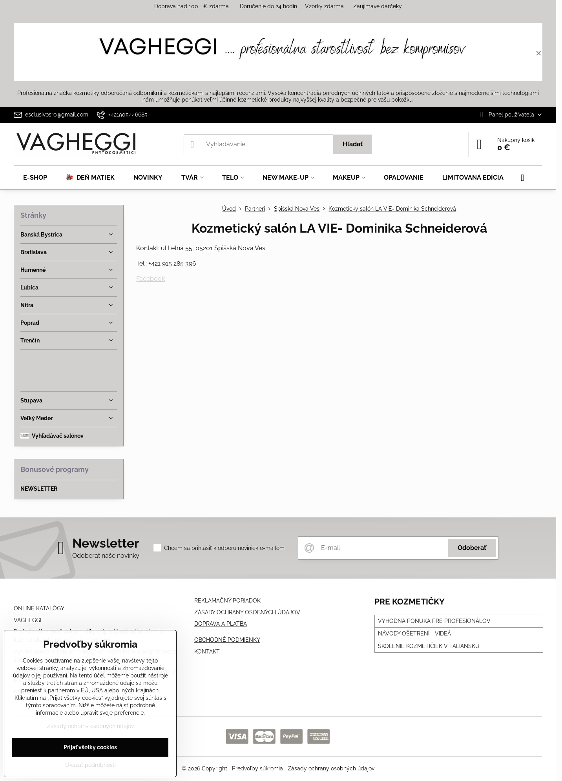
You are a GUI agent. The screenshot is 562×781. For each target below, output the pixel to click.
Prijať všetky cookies (90, 747)
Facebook (150, 278)
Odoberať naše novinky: (106, 555)
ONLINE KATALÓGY (39, 608)
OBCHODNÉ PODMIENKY (227, 640)
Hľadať (353, 144)
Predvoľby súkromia (257, 768)
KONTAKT (207, 651)
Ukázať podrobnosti (90, 765)
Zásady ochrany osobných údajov (331, 768)
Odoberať (472, 548)
